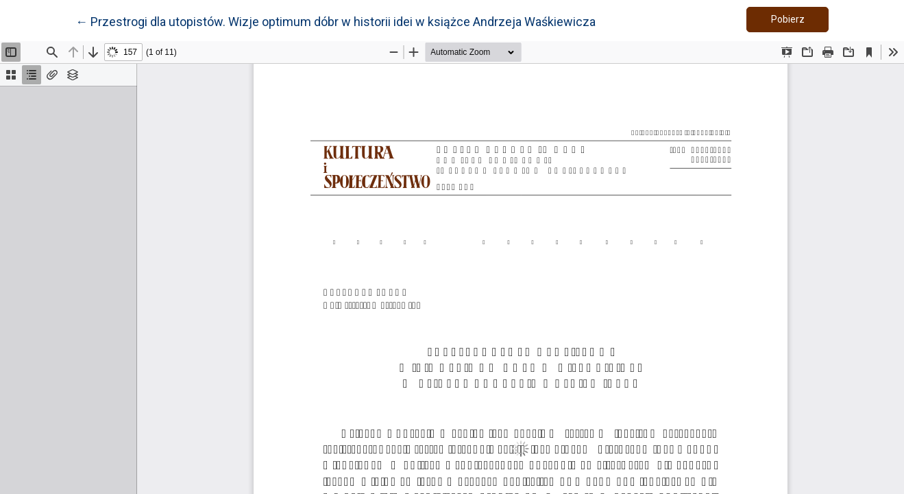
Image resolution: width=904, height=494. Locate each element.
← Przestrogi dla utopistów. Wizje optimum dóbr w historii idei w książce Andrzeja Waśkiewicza (335, 20)
